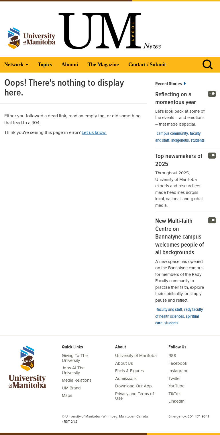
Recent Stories (170, 84)
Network (13, 64)
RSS (172, 355)
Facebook (177, 363)
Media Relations (76, 380)
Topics (45, 64)
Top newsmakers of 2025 (178, 160)
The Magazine (103, 64)
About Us (124, 363)
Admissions (126, 378)
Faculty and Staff (169, 310)
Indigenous (180, 140)
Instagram (177, 370)
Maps (67, 395)
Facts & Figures (129, 370)
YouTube (176, 386)
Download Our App (133, 386)
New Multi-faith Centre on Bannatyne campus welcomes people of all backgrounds (179, 237)
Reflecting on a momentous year (175, 99)
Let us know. (94, 132)
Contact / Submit (147, 64)
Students (198, 140)
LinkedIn (176, 401)
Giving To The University (75, 358)
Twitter (174, 378)
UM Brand (71, 388)
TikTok (174, 393)
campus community (172, 133)
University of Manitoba (136, 355)
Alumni (69, 64)
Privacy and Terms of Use (134, 396)
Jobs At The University (73, 370)
